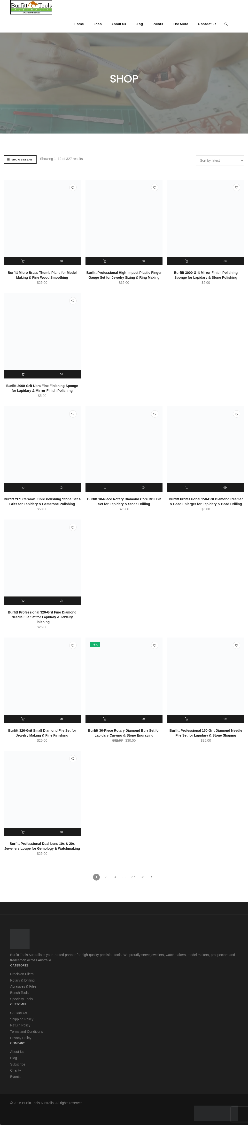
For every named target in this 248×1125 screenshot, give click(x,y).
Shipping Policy (21, 1019)
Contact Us (18, 1013)
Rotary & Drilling (22, 981)
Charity (15, 1069)
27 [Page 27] (133, 878)
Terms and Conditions (26, 1031)
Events (15, 1075)
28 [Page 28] (142, 878)
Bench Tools (19, 993)
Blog (13, 1057)
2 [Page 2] (106, 878)
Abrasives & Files (23, 987)
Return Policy (20, 1025)
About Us (17, 1051)
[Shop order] (220, 160)
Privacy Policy (20, 1037)
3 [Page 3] (115, 878)
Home (116, 90)
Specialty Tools (21, 999)
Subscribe (17, 1063)
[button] (23, 261)
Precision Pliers (21, 975)
